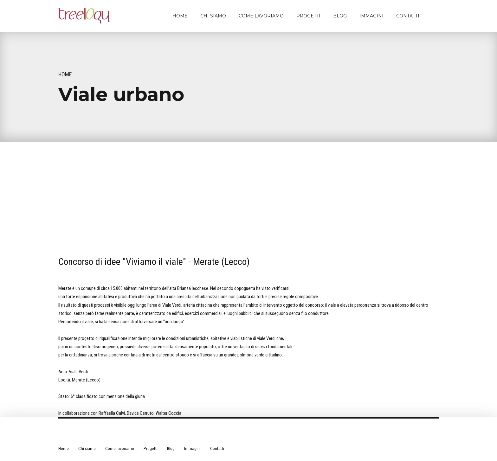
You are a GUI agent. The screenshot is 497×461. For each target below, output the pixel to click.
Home (180, 16)
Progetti (308, 16)
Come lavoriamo (261, 16)
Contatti (407, 16)
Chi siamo (213, 16)
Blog (340, 16)
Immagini (371, 16)
